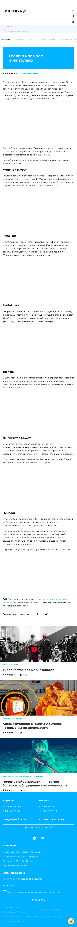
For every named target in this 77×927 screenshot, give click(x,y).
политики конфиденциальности (44, 892)
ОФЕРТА (12, 907)
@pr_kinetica (27, 861)
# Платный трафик (47, 39)
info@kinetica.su (14, 819)
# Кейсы (19, 39)
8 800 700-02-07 (11, 811)
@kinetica (35, 852)
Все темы (6, 39)
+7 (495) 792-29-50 (48, 811)
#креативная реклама (30, 73)
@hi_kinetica (35, 856)
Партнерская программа (15, 865)
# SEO (31, 39)
